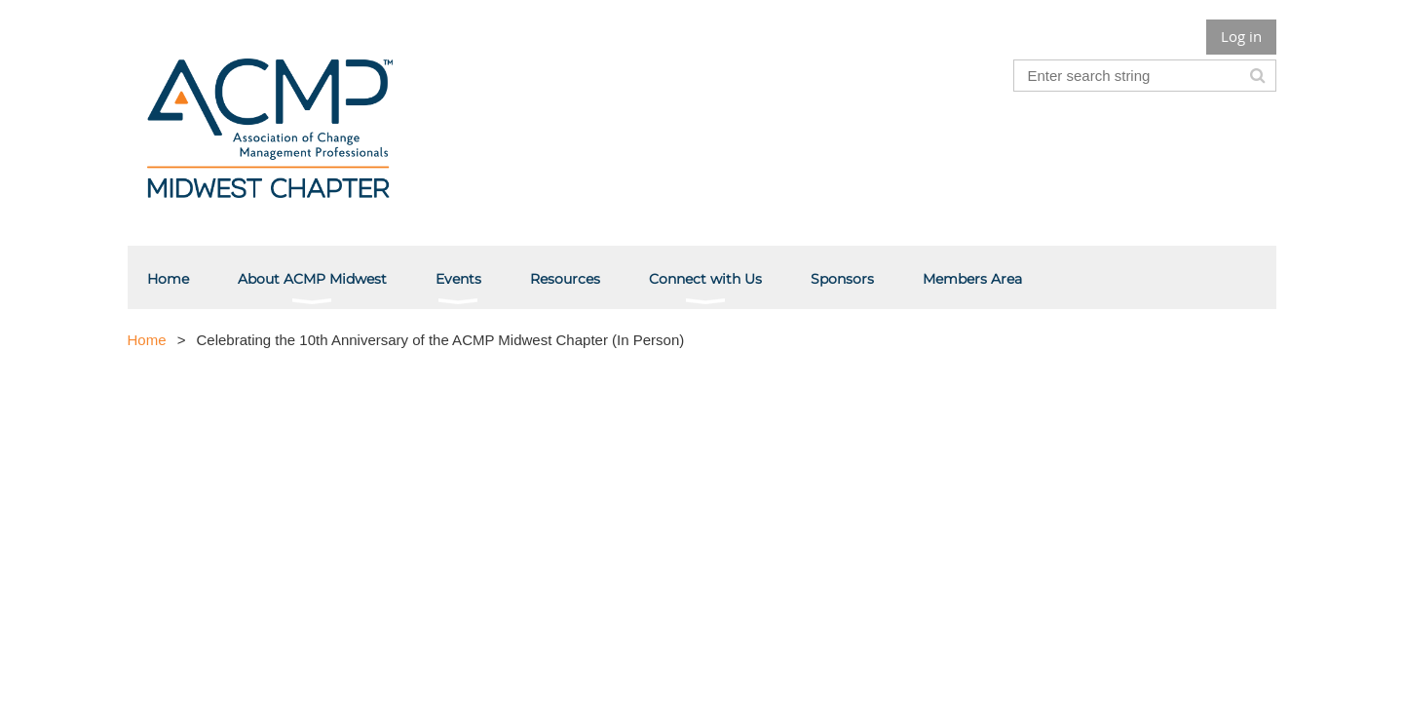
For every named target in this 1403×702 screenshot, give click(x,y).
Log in (1241, 36)
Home (147, 340)
